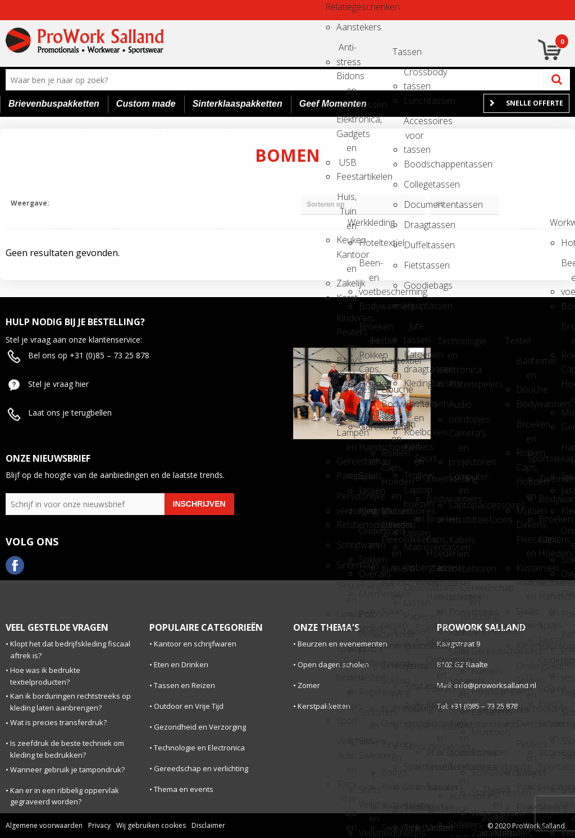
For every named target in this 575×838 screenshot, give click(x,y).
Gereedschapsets (481, 651)
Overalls (369, 573)
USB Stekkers (459, 813)
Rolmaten (481, 752)
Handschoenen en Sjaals (369, 451)
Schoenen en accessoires (436, 727)
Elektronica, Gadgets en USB (346, 123)
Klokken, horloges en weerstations (346, 379)
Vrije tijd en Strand (346, 802)
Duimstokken (481, 631)
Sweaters (369, 755)
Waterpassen (481, 813)
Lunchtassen (414, 100)
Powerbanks (459, 611)
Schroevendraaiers (481, 772)
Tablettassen (414, 807)
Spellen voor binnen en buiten (346, 652)
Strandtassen (414, 787)
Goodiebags (414, 285)
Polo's (369, 614)
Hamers (481, 671)
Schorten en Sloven (369, 716)
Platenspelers (459, 384)
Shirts (436, 807)
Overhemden (369, 593)
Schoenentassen (414, 726)
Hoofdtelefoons (459, 519)
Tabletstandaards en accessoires (459, 727)
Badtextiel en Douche (391, 364)
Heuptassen (414, 305)
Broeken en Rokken (369, 330)
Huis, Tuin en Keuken (346, 200)
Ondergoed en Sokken (369, 534)
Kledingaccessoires (369, 510)
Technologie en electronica (447, 344)
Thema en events (492, 793)
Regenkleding (369, 692)
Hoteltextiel (369, 242)
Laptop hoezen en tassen (414, 493)
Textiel (380, 340)
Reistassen (414, 665)
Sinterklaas (346, 565)
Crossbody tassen (414, 75)
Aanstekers (346, 27)
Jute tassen (414, 329)
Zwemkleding (436, 478)
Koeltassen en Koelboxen (414, 407)
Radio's (459, 632)
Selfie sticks (459, 656)
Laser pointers (459, 586)
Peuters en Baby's (391, 747)
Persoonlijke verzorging (346, 499)
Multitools (481, 732)
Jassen (369, 490)
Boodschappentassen (414, 164)
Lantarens (481, 711)
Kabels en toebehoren (459, 543)
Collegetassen (414, 184)
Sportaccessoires (436, 766)
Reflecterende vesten (369, 667)
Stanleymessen (481, 792)
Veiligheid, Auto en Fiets (346, 744)
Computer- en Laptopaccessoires (459, 480)
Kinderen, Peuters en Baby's (346, 321)
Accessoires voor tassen (414, 124)
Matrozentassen (414, 547)
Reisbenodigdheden (346, 524)
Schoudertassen (414, 746)
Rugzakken (414, 706)
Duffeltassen (414, 245)
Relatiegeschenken (335, 7)
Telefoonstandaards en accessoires (459, 770)
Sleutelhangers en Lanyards (346, 589)
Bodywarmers (369, 306)
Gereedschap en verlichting (470, 591)
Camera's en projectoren (459, 437)
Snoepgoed (346, 628)
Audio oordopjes (459, 408)
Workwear (560, 222)
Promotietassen (414, 645)
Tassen (403, 51)
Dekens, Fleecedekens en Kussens (391, 528)
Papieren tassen (414, 620)
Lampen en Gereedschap (346, 436)
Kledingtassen (414, 383)
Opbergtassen (414, 567)
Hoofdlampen (481, 691)
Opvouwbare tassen (414, 591)
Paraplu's (346, 476)
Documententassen (414, 204)
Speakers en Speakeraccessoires (459, 684)
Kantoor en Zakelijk (346, 258)
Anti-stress (346, 51)
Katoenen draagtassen (414, 358)
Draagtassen (414, 224)
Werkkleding (358, 222)
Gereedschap (369, 427)
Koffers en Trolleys (414, 450)
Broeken (436, 519)
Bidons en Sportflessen (346, 79)
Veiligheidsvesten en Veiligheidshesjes (369, 808)
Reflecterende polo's (369, 638)
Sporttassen (414, 766)
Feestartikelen (346, 176)
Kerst (346, 298)
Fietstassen (414, 265)
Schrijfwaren (346, 545)
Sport (346, 720)
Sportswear (537, 458)
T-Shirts (369, 779)
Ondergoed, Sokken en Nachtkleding (391, 669)
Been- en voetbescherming (369, 266)
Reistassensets (414, 686)
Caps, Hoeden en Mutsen (369, 372)
